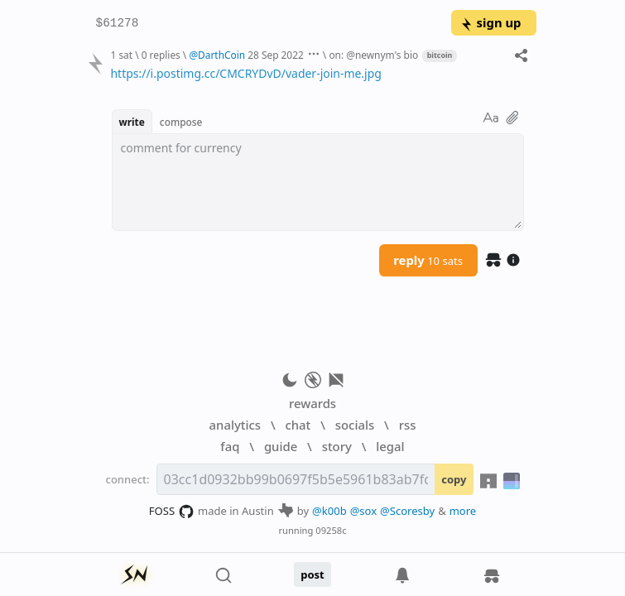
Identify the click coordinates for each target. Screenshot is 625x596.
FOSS (172, 511)
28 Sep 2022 (276, 54)
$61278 (117, 23)
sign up (490, 22)
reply (428, 260)
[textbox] (316, 74)
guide (280, 446)
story (337, 446)
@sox (363, 510)
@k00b (329, 510)
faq (229, 446)
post (312, 574)
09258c (330, 530)
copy (453, 479)
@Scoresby (407, 510)
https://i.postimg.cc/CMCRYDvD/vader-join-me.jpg (245, 73)
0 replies (161, 54)
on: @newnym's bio (373, 54)
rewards (312, 403)
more (463, 510)
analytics (235, 424)
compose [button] (181, 121)
